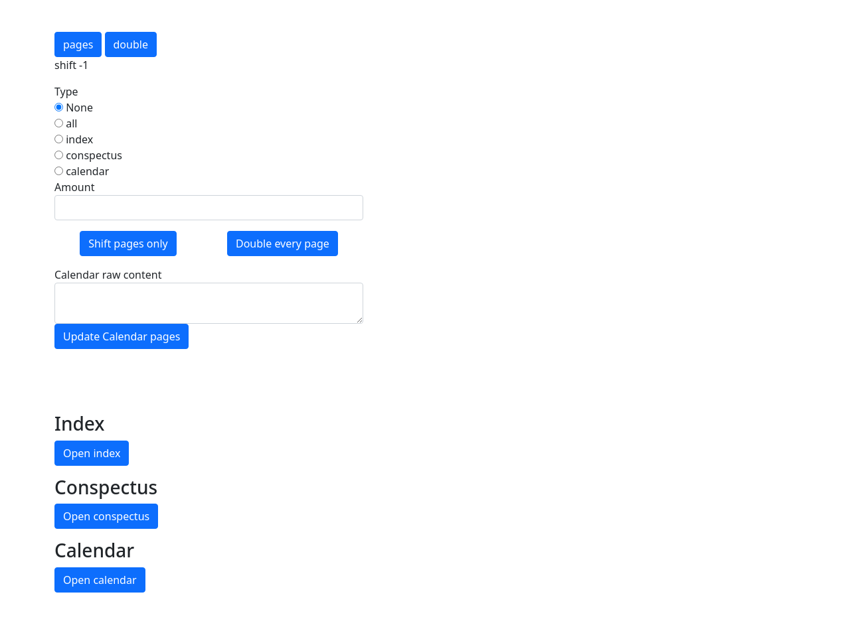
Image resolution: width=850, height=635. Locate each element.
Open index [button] (91, 453)
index (73, 139)
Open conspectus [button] (106, 516)
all (65, 123)
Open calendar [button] (100, 580)
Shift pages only (128, 243)
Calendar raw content (107, 274)
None (73, 107)
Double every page (282, 243)
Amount (74, 187)
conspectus (88, 155)
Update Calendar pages (121, 336)
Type (66, 91)
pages (78, 44)
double (131, 44)
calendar (81, 171)
